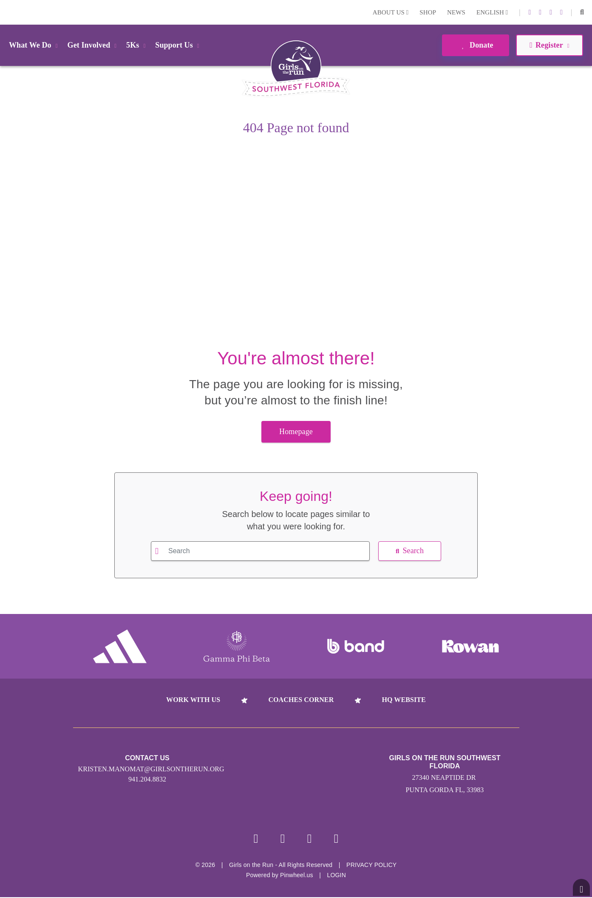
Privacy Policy (371, 865)
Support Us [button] (178, 45)
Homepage (296, 431)
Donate (475, 45)
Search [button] (410, 550)
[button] (582, 12)
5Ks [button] (137, 45)
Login (8, 12)
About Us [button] (391, 12)
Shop (427, 12)
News (456, 12)
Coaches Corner (301, 699)
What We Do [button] (35, 45)
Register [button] (549, 45)
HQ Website (403, 699)
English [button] (492, 12)
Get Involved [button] (94, 45)
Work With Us (193, 699)
